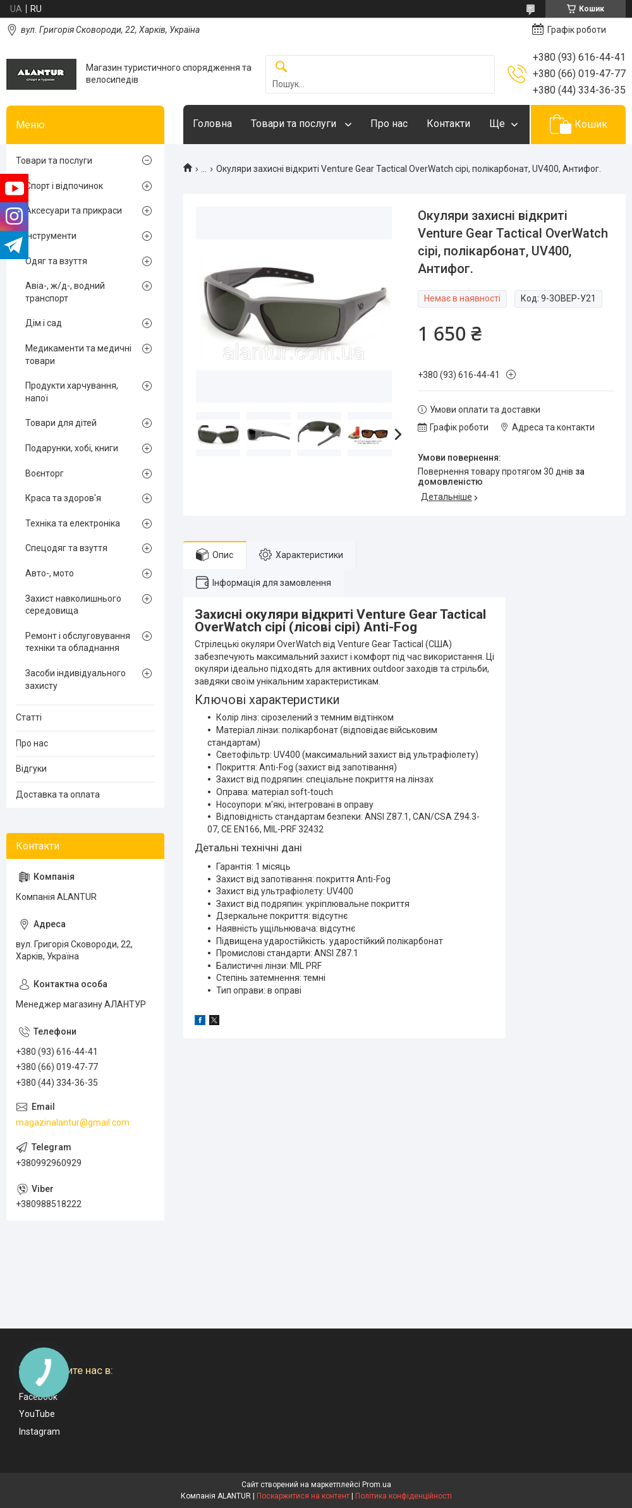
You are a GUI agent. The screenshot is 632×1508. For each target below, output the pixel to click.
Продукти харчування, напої (71, 391)
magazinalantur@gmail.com (73, 1122)
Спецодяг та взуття (66, 548)
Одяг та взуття (56, 261)
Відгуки (31, 768)
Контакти (448, 124)
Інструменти (50, 236)
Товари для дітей (61, 423)
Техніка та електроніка (72, 523)
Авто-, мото (49, 573)
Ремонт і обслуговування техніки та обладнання (77, 642)
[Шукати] (281, 67)
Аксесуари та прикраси (73, 210)
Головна (212, 124)
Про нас (389, 124)
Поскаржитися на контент (303, 1496)
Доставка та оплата (58, 794)
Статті (29, 717)
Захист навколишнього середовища (73, 604)
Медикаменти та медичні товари (78, 354)
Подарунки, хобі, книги (71, 448)
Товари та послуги (295, 124)
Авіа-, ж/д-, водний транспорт (65, 292)
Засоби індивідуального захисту (75, 679)
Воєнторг (44, 473)
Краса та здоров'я (63, 498)
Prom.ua (376, 1484)
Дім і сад (43, 323)
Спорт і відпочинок (64, 186)
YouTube (37, 1414)
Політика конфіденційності (403, 1496)
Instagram (39, 1431)
